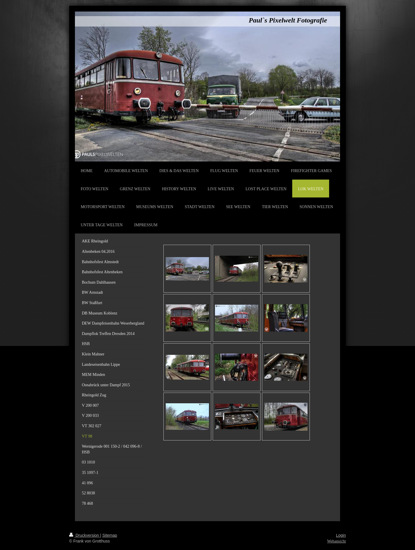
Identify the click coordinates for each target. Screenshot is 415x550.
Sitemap (109, 535)
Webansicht (336, 541)
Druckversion (84, 535)
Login (341, 535)
